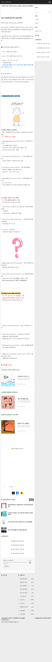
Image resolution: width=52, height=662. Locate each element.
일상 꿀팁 (27, 653)
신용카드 (27, 638)
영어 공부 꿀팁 (27, 631)
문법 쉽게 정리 (27, 618)
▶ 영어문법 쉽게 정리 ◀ (17, 584)
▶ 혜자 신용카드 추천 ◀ (17, 588)
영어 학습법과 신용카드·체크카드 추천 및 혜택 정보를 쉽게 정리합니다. (15, 601)
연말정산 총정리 (27, 646)
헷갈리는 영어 (27, 621)
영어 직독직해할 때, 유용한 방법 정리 (17, 568)
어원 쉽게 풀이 (27, 628)
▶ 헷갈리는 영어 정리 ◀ (17, 580)
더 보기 (31, 538)
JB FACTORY (47, 657)
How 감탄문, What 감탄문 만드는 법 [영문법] (20, 560)
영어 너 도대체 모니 (8, 599)
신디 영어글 (27, 635)
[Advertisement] (17, 19)
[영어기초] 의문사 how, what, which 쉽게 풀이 (17, 6)
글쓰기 (37, 23)
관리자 (37, 19)
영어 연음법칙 (27, 625)
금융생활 (27, 649)
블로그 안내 (38, 31)
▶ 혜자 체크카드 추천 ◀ (17, 592)
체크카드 (27, 642)
